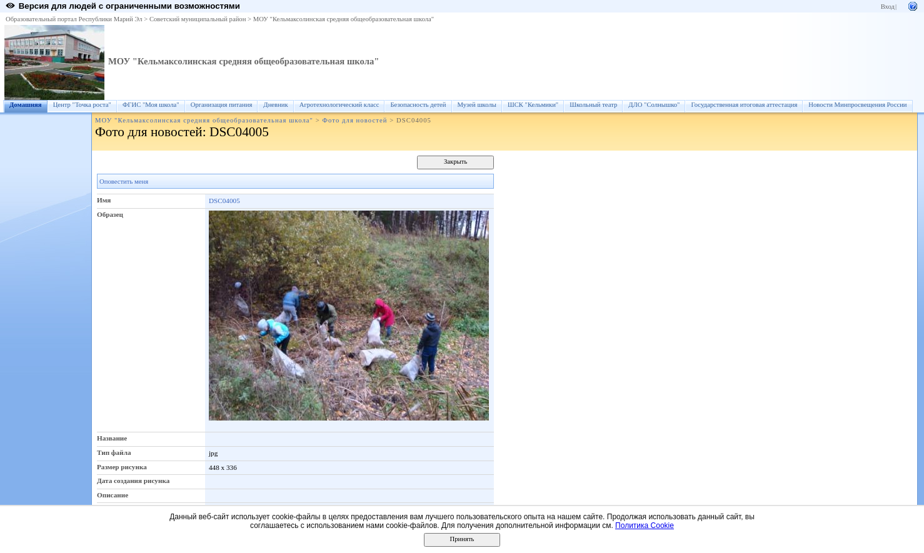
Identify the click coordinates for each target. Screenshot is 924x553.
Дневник (275, 104)
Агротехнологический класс (339, 104)
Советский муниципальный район (197, 19)
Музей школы (477, 104)
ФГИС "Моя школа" (151, 104)
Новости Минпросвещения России (857, 104)
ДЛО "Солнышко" (654, 104)
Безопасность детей (418, 104)
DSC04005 (224, 200)
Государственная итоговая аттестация (744, 104)
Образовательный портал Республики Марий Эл (74, 19)
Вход (888, 6)
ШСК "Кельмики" (533, 104)
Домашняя (25, 104)
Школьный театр (593, 104)
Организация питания (222, 104)
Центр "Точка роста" (82, 104)
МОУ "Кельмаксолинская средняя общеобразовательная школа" (343, 19)
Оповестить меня (123, 181)
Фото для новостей (355, 120)
